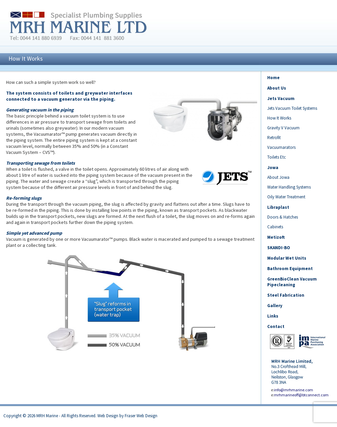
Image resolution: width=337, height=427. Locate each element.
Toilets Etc (276, 157)
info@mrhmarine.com (293, 389)
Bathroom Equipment (290, 268)
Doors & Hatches (282, 217)
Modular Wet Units (286, 258)
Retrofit (274, 137)
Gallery (274, 305)
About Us (276, 88)
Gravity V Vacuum (283, 128)
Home (273, 77)
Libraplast (278, 207)
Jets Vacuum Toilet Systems (292, 108)
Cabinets (275, 227)
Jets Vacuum (281, 98)
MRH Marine (47, 416)
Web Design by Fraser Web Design (127, 416)
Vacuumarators (281, 147)
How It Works (279, 118)
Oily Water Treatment (286, 197)
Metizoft (276, 237)
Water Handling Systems (289, 187)
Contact (275, 326)
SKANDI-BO (278, 248)
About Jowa (278, 177)
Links (272, 316)
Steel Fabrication (285, 295)
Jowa (272, 167)
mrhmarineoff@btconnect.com (301, 394)
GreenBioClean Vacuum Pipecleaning (292, 282)
